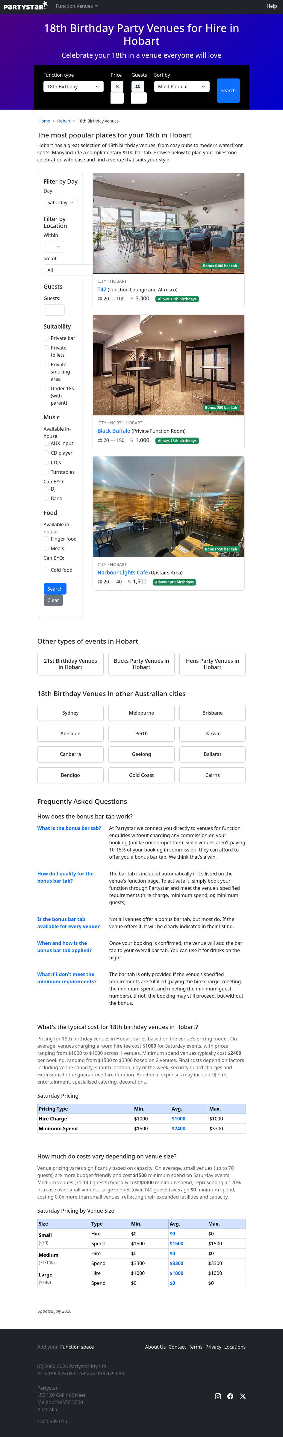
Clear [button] (53, 600)
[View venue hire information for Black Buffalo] (169, 381)
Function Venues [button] (75, 6)
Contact (177, 1347)
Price (116, 75)
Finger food (64, 539)
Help (272, 6)
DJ (53, 488)
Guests (139, 75)
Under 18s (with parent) (62, 395)
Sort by (162, 75)
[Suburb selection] (77, 270)
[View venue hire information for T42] (169, 240)
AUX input (62, 443)
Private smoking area (60, 371)
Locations (235, 1347)
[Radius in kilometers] (54, 246)
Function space (77, 1347)
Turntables (63, 472)
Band (57, 498)
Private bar (63, 338)
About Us (155, 1347)
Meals (57, 548)
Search (228, 90)
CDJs (56, 462)
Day (48, 190)
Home (44, 121)
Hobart (64, 121)
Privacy (213, 1347)
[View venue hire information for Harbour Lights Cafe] (169, 523)
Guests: (52, 298)
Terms (195, 1347)
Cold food (62, 570)
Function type (58, 75)
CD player (62, 453)
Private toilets (58, 351)
